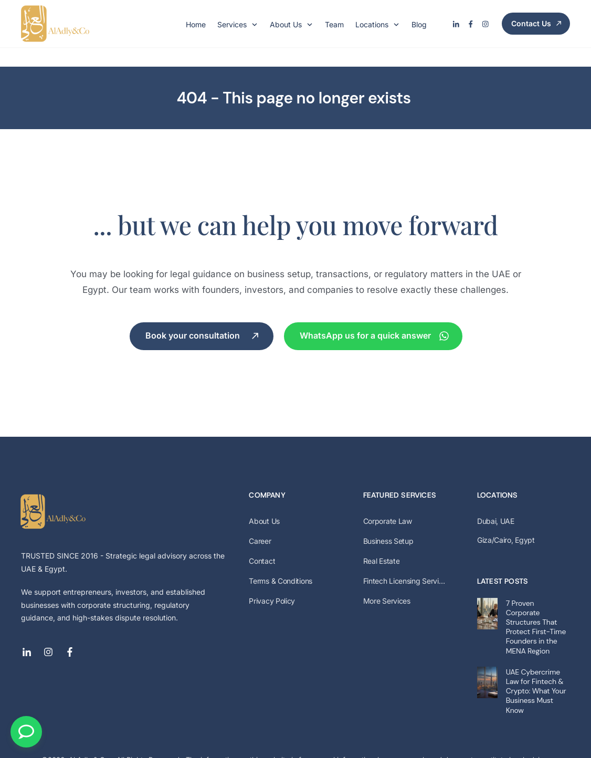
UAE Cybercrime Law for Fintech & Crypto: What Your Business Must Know (536, 672)
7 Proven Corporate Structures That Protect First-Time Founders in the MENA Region (536, 607)
